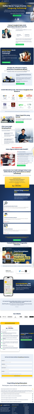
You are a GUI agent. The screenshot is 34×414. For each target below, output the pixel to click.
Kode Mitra (3, 371)
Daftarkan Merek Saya (17, 376)
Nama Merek (3, 364)
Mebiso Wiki (13, 410)
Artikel (13, 411)
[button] (25, 1)
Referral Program (14, 412)
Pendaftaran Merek (14, 406)
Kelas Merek (13, 409)
